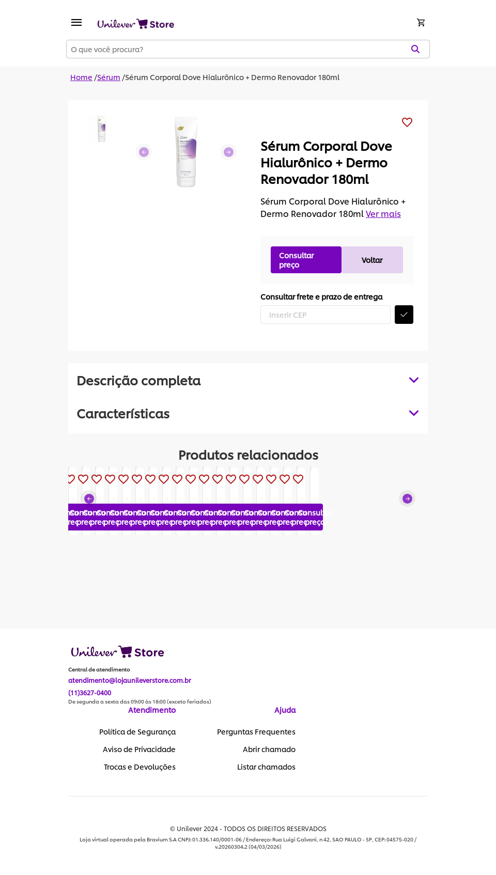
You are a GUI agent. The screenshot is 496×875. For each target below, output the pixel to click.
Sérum (108, 77)
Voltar (372, 259)
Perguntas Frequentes (256, 732)
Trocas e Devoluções (140, 767)
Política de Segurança (137, 732)
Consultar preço (296, 259)
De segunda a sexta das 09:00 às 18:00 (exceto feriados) (139, 702)
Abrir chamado (269, 749)
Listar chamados (266, 767)
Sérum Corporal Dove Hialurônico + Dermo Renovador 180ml (232, 77)
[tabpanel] (248, 412)
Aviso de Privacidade (139, 749)
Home (81, 77)
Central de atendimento (99, 670)
